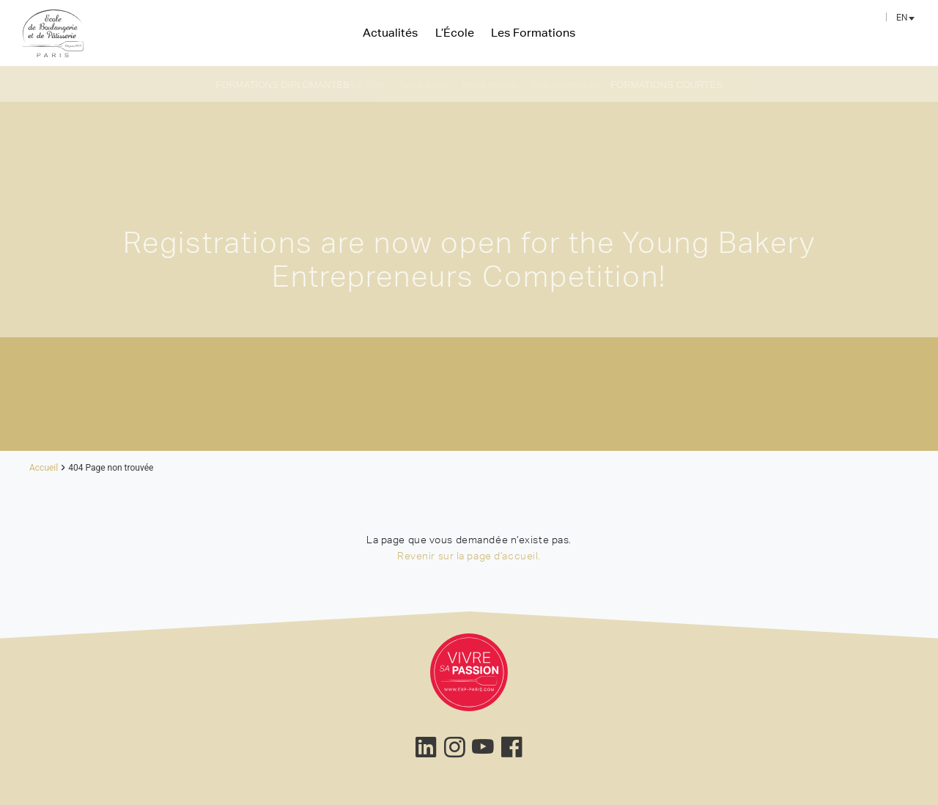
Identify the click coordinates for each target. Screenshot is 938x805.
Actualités (390, 32)
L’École (454, 32)
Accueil (43, 468)
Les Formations (533, 32)
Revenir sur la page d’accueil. (469, 556)
